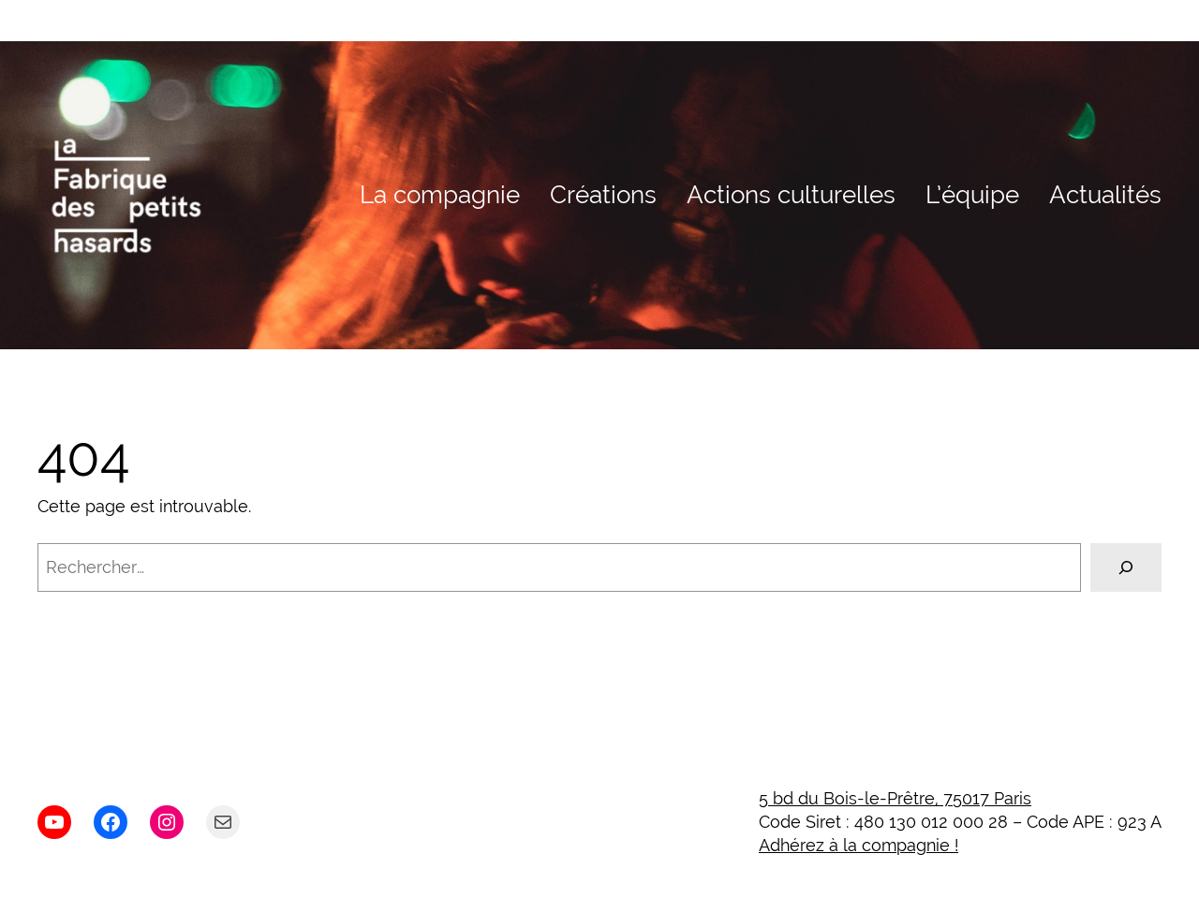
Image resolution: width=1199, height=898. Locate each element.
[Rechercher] (1126, 567)
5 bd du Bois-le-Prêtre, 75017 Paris (895, 798)
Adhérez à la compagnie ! (858, 845)
